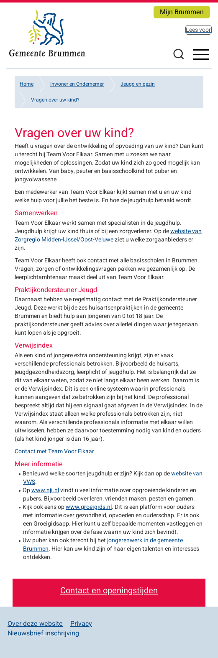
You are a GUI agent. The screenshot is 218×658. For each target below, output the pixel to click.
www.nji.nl (45, 490)
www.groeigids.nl (89, 507)
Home (26, 84)
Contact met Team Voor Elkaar (54, 451)
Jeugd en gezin (138, 84)
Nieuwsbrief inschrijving (43, 633)
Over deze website (35, 624)
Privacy (81, 624)
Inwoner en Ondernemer (77, 84)
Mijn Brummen (182, 12)
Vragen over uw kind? (55, 100)
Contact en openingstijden (109, 590)
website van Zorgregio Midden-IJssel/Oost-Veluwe (108, 235)
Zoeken (178, 54)
